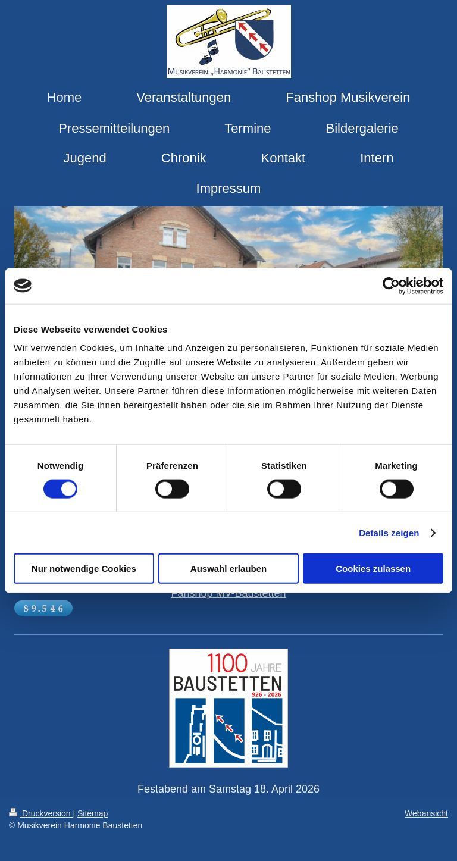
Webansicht (426, 813)
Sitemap (92, 813)
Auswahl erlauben (228, 568)
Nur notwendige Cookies (84, 568)
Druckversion (41, 813)
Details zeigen (389, 532)
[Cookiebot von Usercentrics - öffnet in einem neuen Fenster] (391, 286)
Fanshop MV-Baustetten (228, 593)
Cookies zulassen (373, 568)
